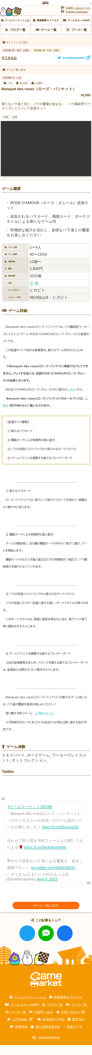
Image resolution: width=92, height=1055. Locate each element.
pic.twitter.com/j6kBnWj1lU (53, 878)
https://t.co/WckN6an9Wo (45, 857)
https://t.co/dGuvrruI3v (60, 837)
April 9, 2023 (47, 889)
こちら (72, 399)
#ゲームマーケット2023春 (30, 817)
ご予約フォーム (44, 723)
